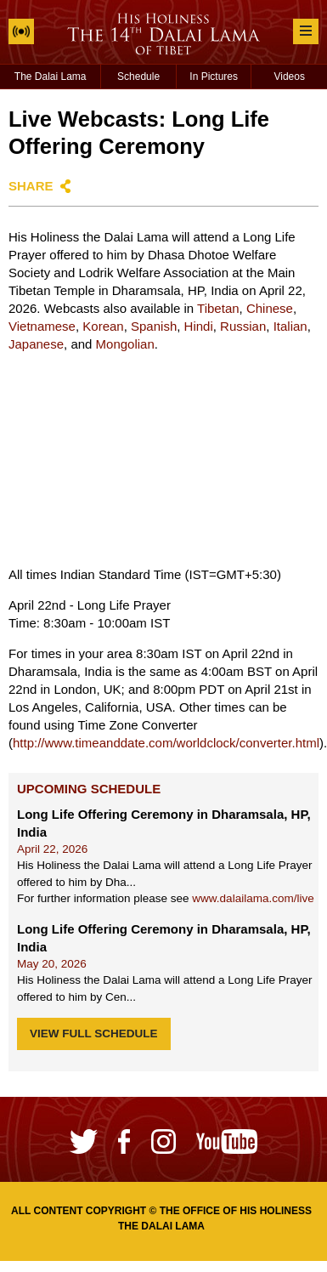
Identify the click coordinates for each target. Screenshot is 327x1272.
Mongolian (125, 344)
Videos (288, 76)
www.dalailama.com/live (252, 898)
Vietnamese (42, 326)
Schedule (138, 76)
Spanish (154, 326)
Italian (290, 326)
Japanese (36, 344)
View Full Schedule (94, 1033)
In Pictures (213, 76)
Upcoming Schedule (89, 788)
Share (31, 186)
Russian (243, 326)
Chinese (269, 308)
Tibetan (218, 308)
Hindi (198, 326)
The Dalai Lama (50, 76)
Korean (102, 326)
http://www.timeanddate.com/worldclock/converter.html (166, 742)
